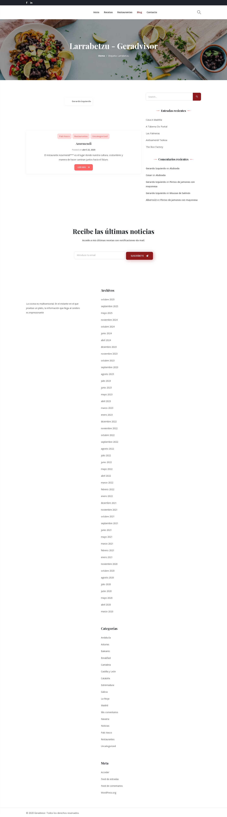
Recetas (111, 12)
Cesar (149, 175)
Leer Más (84, 167)
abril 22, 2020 (88, 149)
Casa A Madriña (154, 119)
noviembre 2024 (109, 318)
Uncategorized (100, 136)
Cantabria (106, 663)
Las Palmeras (153, 133)
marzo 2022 (107, 481)
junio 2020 (106, 589)
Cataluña (105, 676)
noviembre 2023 (109, 352)
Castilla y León (108, 670)
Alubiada (174, 168)
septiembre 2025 (109, 304)
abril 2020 (106, 603)
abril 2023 (106, 399)
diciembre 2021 (109, 501)
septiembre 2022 (109, 440)
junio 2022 (106, 460)
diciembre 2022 (109, 420)
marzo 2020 (107, 609)
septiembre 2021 (109, 521)
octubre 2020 (108, 569)
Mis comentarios (109, 710)
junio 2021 (106, 528)
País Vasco (64, 136)
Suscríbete (139, 254)
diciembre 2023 (109, 345)
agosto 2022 (107, 447)
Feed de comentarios (112, 784)
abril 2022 (106, 474)
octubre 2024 (108, 325)
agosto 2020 (107, 576)
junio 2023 (106, 386)
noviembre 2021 (109, 508)
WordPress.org (108, 791)
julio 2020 (106, 582)
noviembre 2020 (109, 562)
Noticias (105, 724)
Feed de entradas (110, 777)
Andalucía (106, 636)
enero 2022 (107, 494)
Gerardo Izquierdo (81, 101)
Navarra (105, 717)
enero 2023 (107, 413)
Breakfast (106, 656)
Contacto (155, 12)
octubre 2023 (108, 359)
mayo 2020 (106, 596)
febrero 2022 (107, 487)
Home (101, 55)
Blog (142, 12)
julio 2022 (106, 454)
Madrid (104, 703)
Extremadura (107, 683)
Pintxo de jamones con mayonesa (179, 199)
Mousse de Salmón (180, 193)
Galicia (104, 690)
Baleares (105, 649)
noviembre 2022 (109, 426)
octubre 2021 (108, 515)
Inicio (99, 12)
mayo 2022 (106, 467)
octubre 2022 (108, 433)
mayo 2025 (106, 311)
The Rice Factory (154, 146)
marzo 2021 (107, 542)
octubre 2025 (108, 298)
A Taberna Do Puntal (156, 126)
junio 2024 (106, 331)
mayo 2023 (106, 392)
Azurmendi (83, 143)
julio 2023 (106, 379)
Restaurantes (127, 12)
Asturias (105, 642)
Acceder (105, 770)
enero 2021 (107, 555)
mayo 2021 (106, 535)
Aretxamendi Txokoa (156, 140)
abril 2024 (106, 338)
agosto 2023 (107, 372)
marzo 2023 (107, 406)
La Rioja (105, 697)
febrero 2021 (107, 548)
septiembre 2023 (109, 365)
